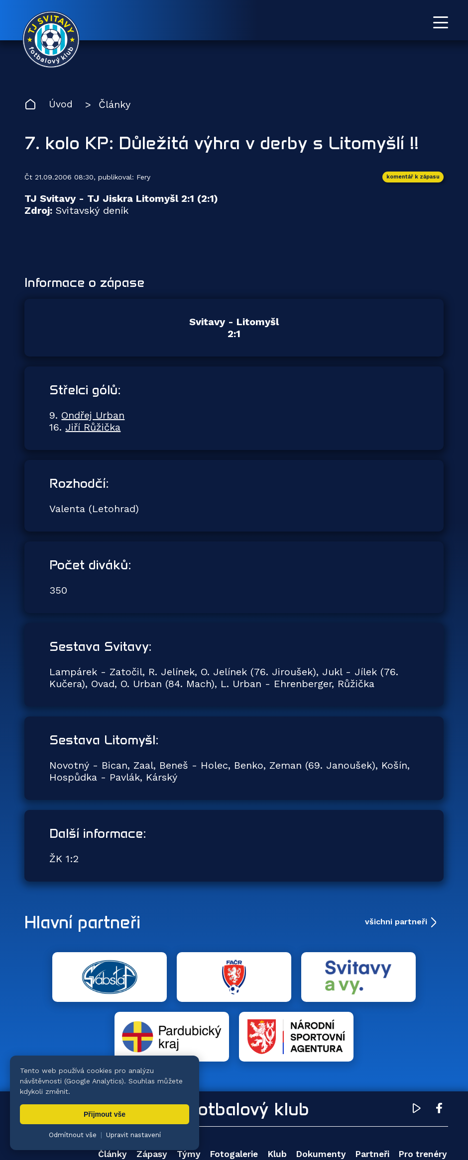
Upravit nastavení (133, 1135)
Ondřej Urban (92, 416)
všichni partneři (396, 922)
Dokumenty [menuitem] (319, 1095)
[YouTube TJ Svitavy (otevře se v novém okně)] (417, 1051)
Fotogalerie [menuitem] (232, 1095)
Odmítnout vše (73, 1135)
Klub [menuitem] (275, 1095)
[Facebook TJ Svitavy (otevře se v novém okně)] (439, 1051)
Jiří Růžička (92, 428)
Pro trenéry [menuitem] (422, 1095)
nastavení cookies (366, 1128)
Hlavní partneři (85, 923)
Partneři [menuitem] (371, 1095)
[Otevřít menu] (440, 22)
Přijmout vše (104, 1114)
